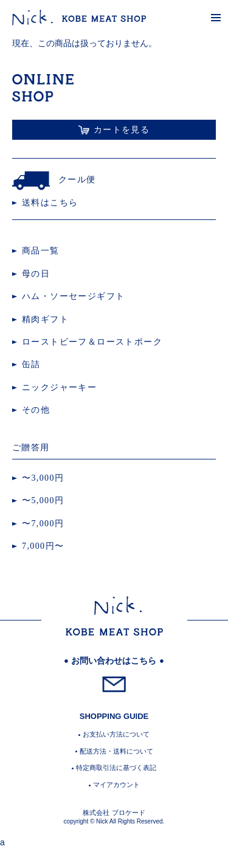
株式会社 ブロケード (114, 812)
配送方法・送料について (116, 751)
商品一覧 (41, 250)
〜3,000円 (43, 478)
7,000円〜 (43, 546)
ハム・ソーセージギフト (73, 296)
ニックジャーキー (59, 387)
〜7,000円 (43, 523)
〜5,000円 (43, 500)
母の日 (36, 273)
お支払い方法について (116, 734)
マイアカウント (116, 784)
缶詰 (31, 364)
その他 (36, 409)
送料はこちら (50, 202)
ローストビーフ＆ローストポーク (92, 341)
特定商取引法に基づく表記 (116, 767)
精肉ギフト (45, 319)
